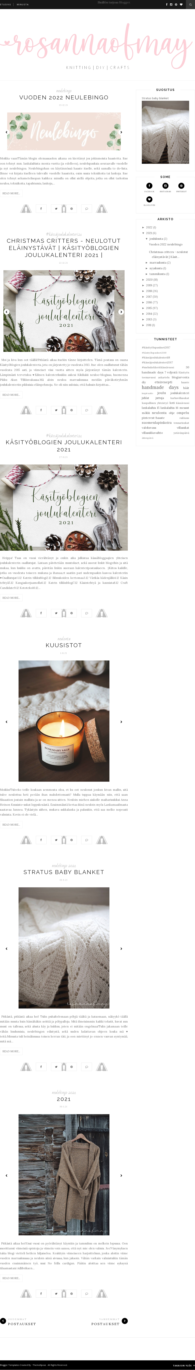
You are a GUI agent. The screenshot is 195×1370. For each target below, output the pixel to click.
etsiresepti (163, 382)
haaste (185, 382)
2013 (149, 319)
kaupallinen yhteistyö (155, 403)
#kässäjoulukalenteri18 (156, 357)
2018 (149, 291)
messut (184, 408)
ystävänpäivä (181, 433)
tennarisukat (181, 423)
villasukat (183, 427)
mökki (146, 413)
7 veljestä (171, 372)
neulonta (64, 639)
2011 (148, 325)
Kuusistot (64, 645)
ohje (172, 413)
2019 (149, 285)
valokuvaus (149, 427)
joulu (161, 393)
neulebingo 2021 (64, 866)
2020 (149, 279)
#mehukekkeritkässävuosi (158, 367)
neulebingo (64, 91)
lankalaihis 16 (169, 408)
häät (186, 388)
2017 (149, 296)
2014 (149, 313)
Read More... (11, 193)
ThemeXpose (39, 1365)
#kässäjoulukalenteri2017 (157, 362)
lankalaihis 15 (150, 408)
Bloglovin (149, 201)
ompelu (183, 413)
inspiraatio (147, 393)
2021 (64, 1099)
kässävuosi (182, 403)
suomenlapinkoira (157, 422)
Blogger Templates (9, 1365)
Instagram (165, 188)
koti (172, 403)
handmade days (160, 387)
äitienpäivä (147, 437)
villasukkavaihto (152, 433)
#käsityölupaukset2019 (154, 352)
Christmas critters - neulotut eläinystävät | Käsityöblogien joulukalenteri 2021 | (64, 248)
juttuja (160, 398)
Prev (6, 132)
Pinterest (181, 188)
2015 (149, 308)
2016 (149, 302)
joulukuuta (156, 238)
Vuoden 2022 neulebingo (64, 97)
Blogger (124, 2)
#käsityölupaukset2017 (156, 347)
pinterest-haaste (153, 418)
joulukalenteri (180, 393)
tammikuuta (157, 274)
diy (144, 382)
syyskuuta (156, 268)
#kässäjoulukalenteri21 (64, 234)
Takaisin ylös (184, 1365)
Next (121, 132)
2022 (149, 227)
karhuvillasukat (179, 398)
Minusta (23, 4)
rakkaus (184, 418)
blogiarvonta (180, 377)
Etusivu (5, 4)
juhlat (145, 398)
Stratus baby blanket (64, 872)
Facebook (149, 188)
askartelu (163, 377)
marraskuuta (158, 262)
